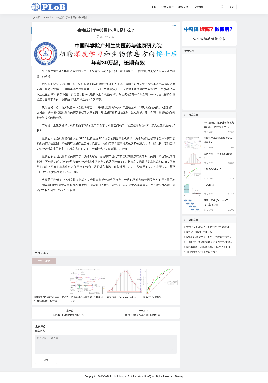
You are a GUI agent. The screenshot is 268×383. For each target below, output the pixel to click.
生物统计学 (44, 260)
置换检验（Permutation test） (122, 296)
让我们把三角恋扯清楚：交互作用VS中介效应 (210, 242)
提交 (46, 360)
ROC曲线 (209, 184)
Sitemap (179, 376)
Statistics (48, 17)
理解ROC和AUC (151, 296)
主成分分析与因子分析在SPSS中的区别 (207, 227)
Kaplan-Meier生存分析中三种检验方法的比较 (210, 237)
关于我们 (199, 6)
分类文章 (166, 6)
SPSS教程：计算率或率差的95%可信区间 (208, 246)
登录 (231, 7)
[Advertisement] (105, 226)
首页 (38, 17)
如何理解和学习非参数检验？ (201, 251)
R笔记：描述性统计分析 (199, 232)
